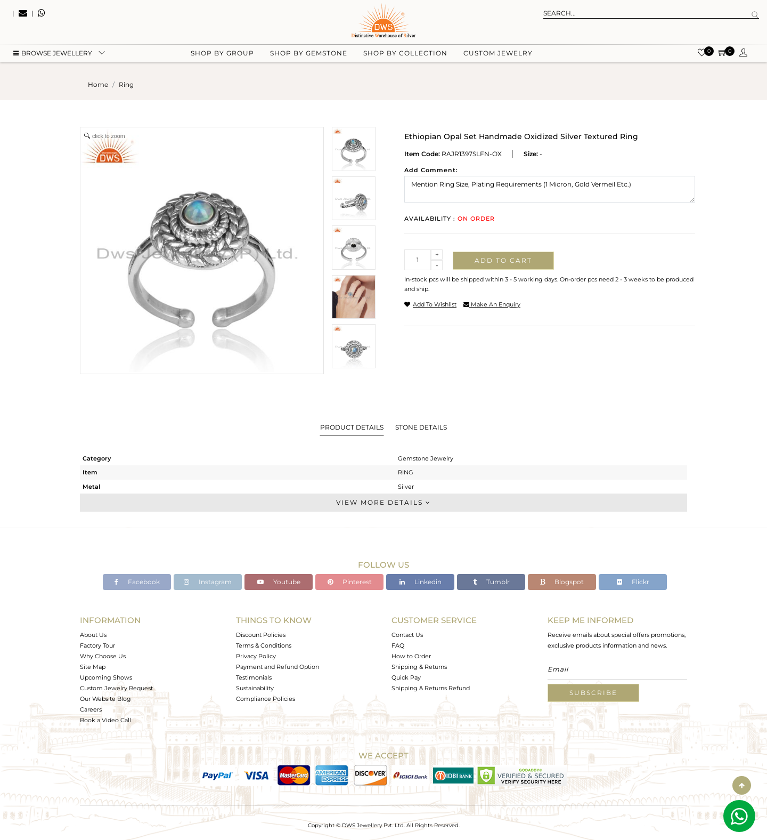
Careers (91, 709)
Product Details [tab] (352, 427)
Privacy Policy (256, 656)
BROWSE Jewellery (52, 54)
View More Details (383, 502)
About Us (93, 635)
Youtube (278, 582)
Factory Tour (97, 645)
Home (98, 84)
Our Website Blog (105, 698)
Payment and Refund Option (277, 667)
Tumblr (491, 582)
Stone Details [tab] (421, 427)
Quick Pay (406, 677)
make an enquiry (491, 304)
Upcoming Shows (106, 677)
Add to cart (503, 260)
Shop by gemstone (308, 54)
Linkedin (420, 582)
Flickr (633, 582)
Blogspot (562, 582)
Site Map (92, 667)
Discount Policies (260, 635)
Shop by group (222, 54)
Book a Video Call (105, 720)
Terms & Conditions (263, 645)
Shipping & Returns (419, 667)
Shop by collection (405, 54)
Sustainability (255, 688)
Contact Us (407, 635)
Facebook (137, 582)
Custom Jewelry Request (116, 688)
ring (126, 84)
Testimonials (254, 677)
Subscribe (593, 693)
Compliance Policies (265, 698)
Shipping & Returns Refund (430, 688)
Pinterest (350, 582)
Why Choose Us (103, 656)
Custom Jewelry (498, 54)
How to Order (411, 656)
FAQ (397, 645)
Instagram (208, 582)
